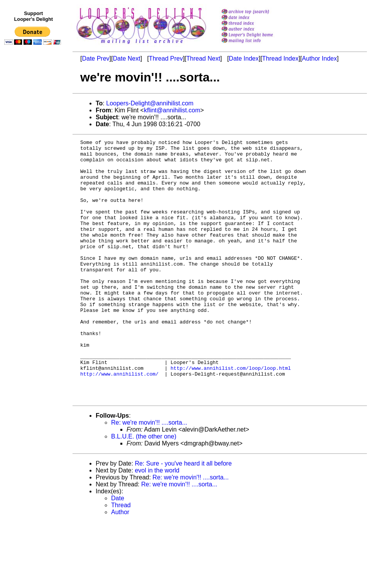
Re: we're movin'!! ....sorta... (149, 474)
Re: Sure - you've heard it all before (183, 515)
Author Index (319, 58)
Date (117, 550)
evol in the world (157, 522)
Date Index (243, 58)
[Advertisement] (34, 207)
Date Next (126, 58)
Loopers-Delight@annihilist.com (149, 103)
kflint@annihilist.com (172, 110)
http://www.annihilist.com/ (119, 421)
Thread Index (280, 58)
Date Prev (95, 58)
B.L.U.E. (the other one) (143, 488)
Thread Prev (166, 58)
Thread (121, 557)
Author (120, 564)
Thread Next (203, 58)
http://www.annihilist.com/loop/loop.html (231, 414)
